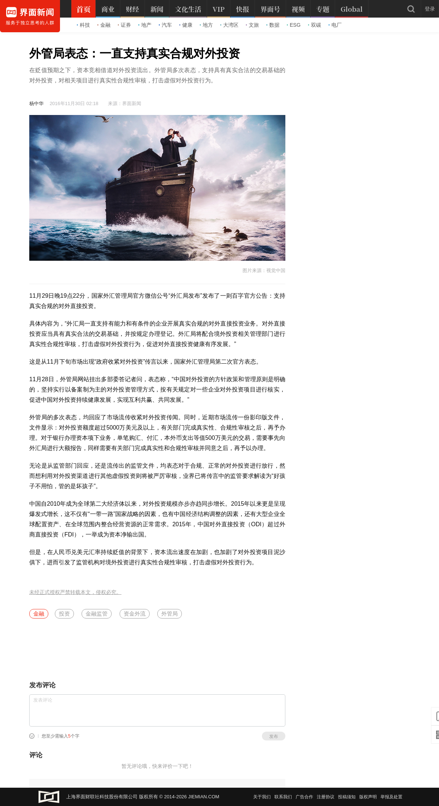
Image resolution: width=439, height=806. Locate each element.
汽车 (165, 25)
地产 (144, 25)
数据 (272, 25)
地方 (206, 25)
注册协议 (325, 796)
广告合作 (304, 796)
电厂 (335, 25)
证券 (124, 25)
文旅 (252, 25)
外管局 (169, 613)
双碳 (314, 25)
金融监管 (97, 613)
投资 (64, 613)
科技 (83, 25)
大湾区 (229, 25)
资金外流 (135, 613)
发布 (273, 736)
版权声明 (368, 796)
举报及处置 (391, 796)
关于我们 (262, 796)
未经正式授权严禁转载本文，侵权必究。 (75, 592)
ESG (294, 25)
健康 (185, 25)
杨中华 (36, 103)
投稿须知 (347, 796)
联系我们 (283, 796)
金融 (103, 25)
